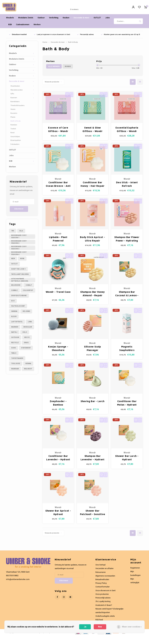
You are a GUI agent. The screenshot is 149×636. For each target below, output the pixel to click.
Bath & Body (15, 121)
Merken (37, 24)
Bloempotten (15, 140)
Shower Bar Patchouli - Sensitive (92, 513)
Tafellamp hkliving (20, 274)
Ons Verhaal (100, 565)
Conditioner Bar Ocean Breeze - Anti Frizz (58, 184)
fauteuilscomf (18, 306)
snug (26, 343)
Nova (22, 259)
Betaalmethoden (102, 579)
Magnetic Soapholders (127, 348)
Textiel (13, 129)
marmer (14, 327)
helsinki (26, 311)
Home (44, 42)
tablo (13, 353)
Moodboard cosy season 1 (18, 237)
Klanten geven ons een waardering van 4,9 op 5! (120, 35)
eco (13, 301)
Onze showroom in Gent (105, 590)
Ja (85, 626)
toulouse (15, 364)
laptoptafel (17, 322)
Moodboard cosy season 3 (18, 248)
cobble (14, 290)
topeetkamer (17, 358)
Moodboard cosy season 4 (18, 253)
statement (26, 348)
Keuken (66, 18)
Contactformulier (102, 587)
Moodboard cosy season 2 (18, 242)
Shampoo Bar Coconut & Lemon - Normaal (127, 294)
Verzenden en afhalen (104, 568)
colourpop (28, 290)
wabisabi (15, 369)
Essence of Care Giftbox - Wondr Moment (58, 130)
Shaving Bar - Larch (92, 401)
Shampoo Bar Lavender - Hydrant (92, 458)
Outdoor (41, 18)
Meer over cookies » (132, 626)
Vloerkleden (15, 86)
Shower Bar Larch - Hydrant (126, 458)
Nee (100, 626)
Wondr (68, 66)
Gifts (12, 94)
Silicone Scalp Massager (92, 348)
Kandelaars (14, 102)
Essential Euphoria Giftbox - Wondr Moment (127, 130)
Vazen (12, 109)
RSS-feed (99, 620)
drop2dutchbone (19, 296)
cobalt (29, 285)
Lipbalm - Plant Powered (58, 239)
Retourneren (100, 572)
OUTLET (97, 18)
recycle (15, 343)
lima (30, 322)
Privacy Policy (101, 583)
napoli (14, 332)
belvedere (15, 285)
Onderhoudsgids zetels (105, 616)
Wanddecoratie (16, 90)
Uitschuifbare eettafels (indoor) (19, 280)
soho (13, 348)
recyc (27, 337)
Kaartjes (13, 125)
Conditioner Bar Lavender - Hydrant (58, 458)
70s (12, 231)
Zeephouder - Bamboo (58, 403)
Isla (21, 231)
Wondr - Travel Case (58, 292)
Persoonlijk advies (85, 35)
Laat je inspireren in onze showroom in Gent (52, 35)
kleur (13, 317)
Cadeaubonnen (22, 24)
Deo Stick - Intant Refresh (127, 184)
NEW (13, 259)
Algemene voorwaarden (105, 576)
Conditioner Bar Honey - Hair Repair (92, 184)
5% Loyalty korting (102, 601)
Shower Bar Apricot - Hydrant (58, 513)
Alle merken (54, 66)
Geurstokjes (15, 137)
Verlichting (53, 18)
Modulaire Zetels (25, 18)
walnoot (28, 369)
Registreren (135, 568)
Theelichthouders (17, 106)
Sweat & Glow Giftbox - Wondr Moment (93, 130)
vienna (28, 364)
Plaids (12, 117)
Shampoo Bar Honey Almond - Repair (92, 294)
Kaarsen (13, 98)
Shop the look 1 (18, 269)
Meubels (10, 18)
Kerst (12, 133)
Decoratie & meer (81, 18)
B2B (10, 24)
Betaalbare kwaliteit (18, 35)
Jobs (107, 18)
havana (14, 311)
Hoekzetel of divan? (103, 605)
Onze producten (102, 594)
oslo (24, 332)
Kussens (13, 113)
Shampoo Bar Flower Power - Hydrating (126, 239)
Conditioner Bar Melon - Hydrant (127, 403)
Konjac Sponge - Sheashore (58, 348)
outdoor (15, 337)
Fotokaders (14, 144)
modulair (27, 327)
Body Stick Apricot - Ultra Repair (92, 239)
